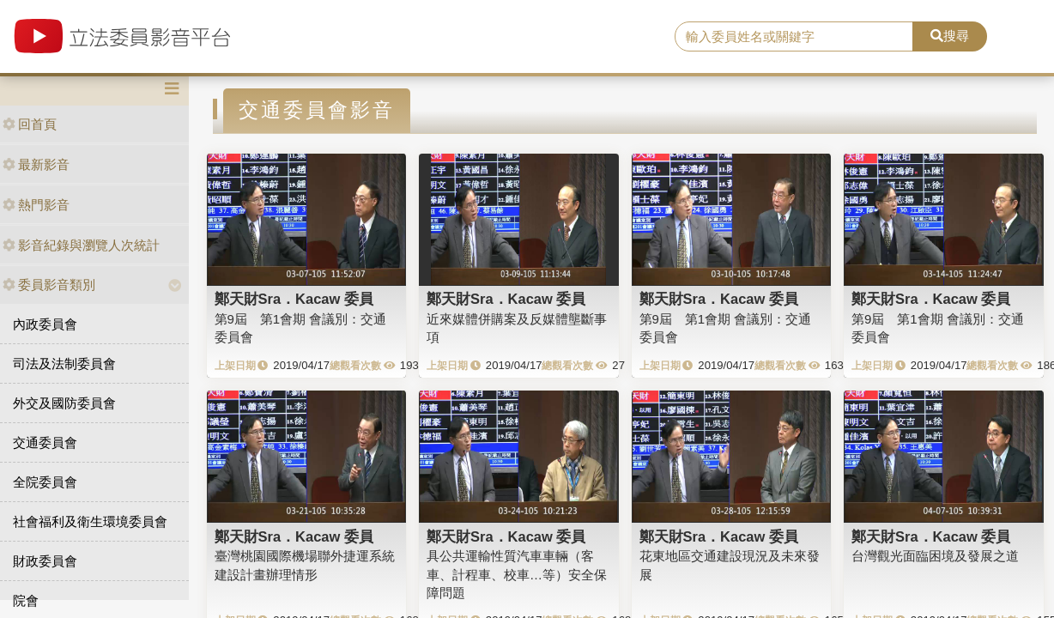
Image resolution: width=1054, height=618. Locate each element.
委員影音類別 (49, 284)
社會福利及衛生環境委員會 (90, 521)
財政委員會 (45, 561)
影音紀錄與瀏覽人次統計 (81, 245)
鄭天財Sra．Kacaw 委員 (294, 298)
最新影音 (36, 164)
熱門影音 (36, 204)
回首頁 (30, 124)
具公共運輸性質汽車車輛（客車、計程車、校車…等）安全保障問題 (517, 574)
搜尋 (949, 35)
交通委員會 (45, 442)
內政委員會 (45, 324)
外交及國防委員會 (64, 403)
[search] (794, 36)
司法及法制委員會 (64, 363)
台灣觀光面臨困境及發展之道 (935, 555)
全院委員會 (45, 482)
